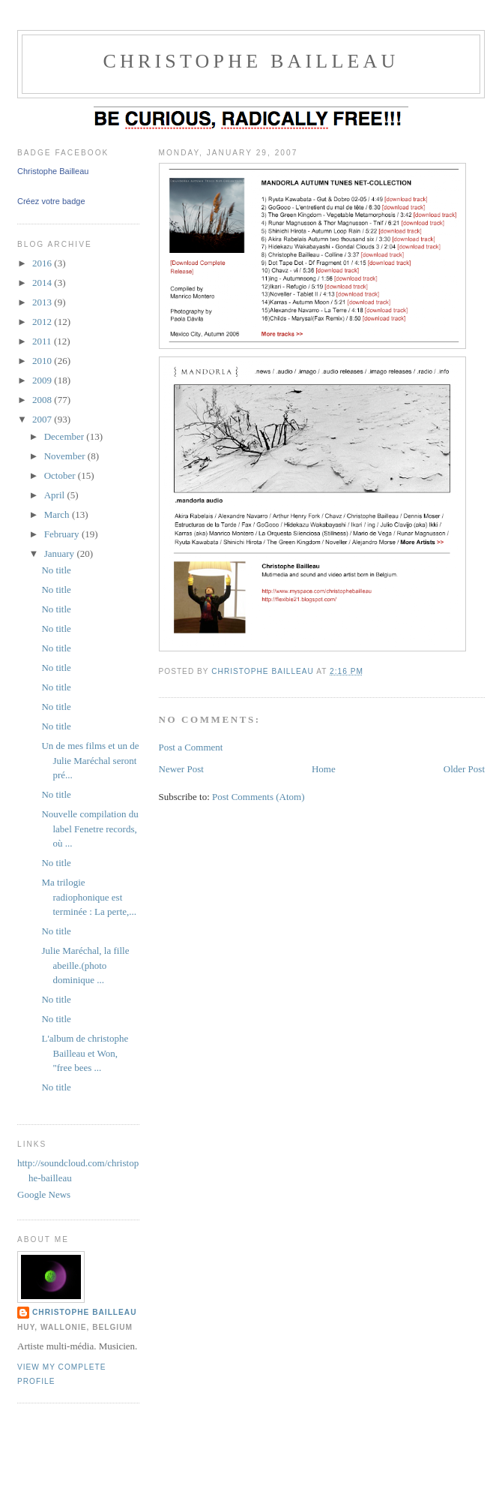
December (65, 436)
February (63, 534)
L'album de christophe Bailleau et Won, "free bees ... (84, 1053)
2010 (43, 360)
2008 (43, 399)
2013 (43, 302)
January (60, 553)
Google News (43, 1194)
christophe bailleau (84, 1312)
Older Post (464, 769)
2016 (43, 263)
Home (324, 769)
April (55, 495)
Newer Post (181, 769)
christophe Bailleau (251, 61)
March (58, 514)
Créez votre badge (51, 201)
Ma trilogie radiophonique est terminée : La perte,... (88, 897)
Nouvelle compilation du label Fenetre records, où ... (89, 828)
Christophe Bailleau (52, 171)
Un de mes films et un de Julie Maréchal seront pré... (90, 760)
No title (55, 570)
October (61, 475)
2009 (43, 380)
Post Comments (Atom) (258, 796)
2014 (43, 282)
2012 (43, 321)
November (66, 456)
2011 (43, 341)
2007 (43, 419)
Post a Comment (191, 747)
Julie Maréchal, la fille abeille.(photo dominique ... (85, 965)
